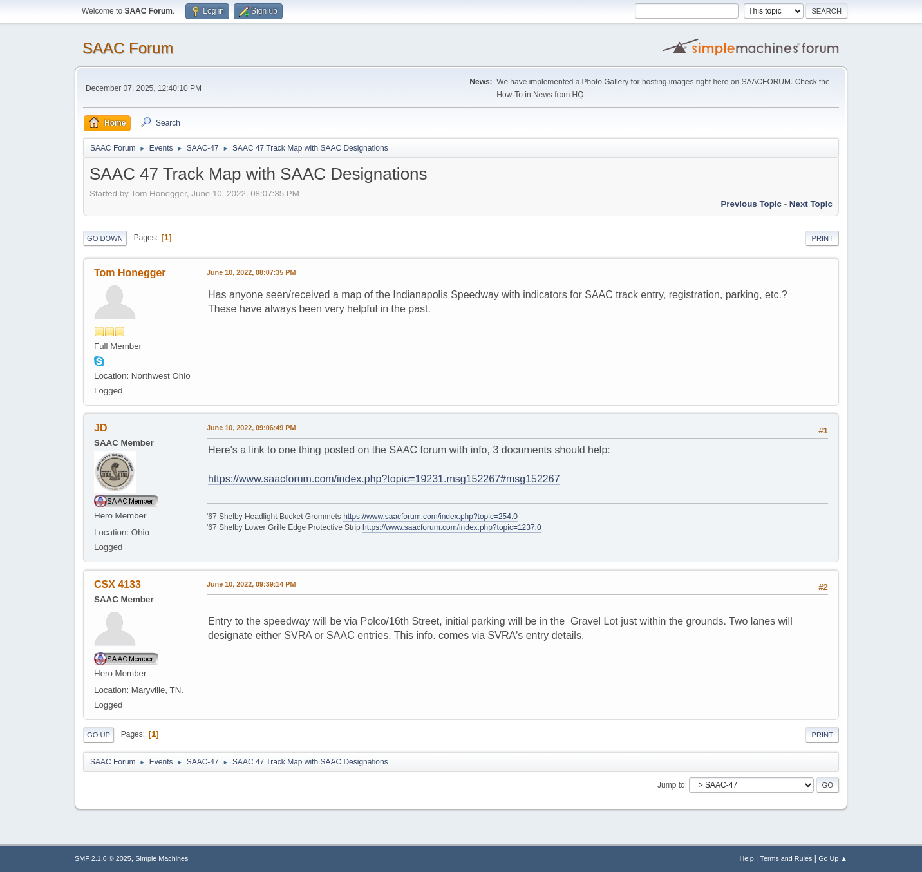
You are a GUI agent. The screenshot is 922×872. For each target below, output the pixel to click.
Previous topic (751, 204)
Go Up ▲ (832, 858)
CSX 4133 (117, 584)
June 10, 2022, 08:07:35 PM (251, 272)
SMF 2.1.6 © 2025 (103, 858)
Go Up (98, 735)
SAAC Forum (127, 48)
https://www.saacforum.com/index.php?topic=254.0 (430, 516)
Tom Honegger (130, 272)
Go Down (105, 238)
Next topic (811, 204)
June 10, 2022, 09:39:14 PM (251, 584)
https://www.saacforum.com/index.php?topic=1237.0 (451, 527)
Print (822, 238)
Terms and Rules (786, 858)
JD (100, 427)
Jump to (671, 785)
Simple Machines (161, 858)
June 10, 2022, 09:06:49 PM (251, 427)
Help (747, 858)
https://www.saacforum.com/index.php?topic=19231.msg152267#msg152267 (384, 478)
